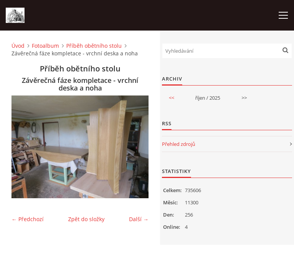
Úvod (17, 45)
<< (171, 97)
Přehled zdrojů (178, 144)
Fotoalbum (45, 45)
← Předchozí (27, 219)
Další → (139, 219)
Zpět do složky (86, 219)
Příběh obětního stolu (94, 45)
